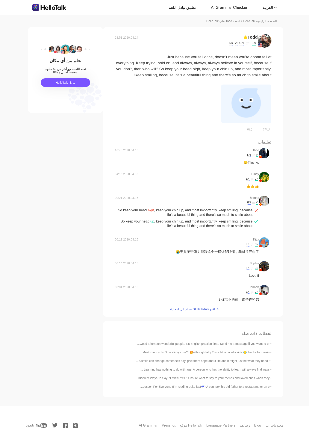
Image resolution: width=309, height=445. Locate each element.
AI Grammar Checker (229, 7)
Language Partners (220, 425)
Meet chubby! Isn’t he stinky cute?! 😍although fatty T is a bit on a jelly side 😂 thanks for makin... (205, 352)
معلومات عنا (274, 425)
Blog (257, 425)
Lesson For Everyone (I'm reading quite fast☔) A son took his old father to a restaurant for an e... (205, 386)
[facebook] (65, 425)
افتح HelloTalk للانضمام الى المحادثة (192, 309)
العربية (267, 7)
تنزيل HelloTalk (65, 82)
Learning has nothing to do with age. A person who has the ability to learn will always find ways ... (205, 369)
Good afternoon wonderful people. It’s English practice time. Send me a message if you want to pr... (203, 343)
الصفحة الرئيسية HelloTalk (260, 21)
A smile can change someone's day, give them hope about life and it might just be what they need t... (203, 361)
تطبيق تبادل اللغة (182, 7)
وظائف (245, 425)
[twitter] (55, 425)
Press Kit (169, 425)
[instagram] (75, 425)
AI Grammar (148, 425)
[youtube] (41, 425)
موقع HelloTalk (191, 425)
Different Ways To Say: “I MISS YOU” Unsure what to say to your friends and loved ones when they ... (202, 378)
